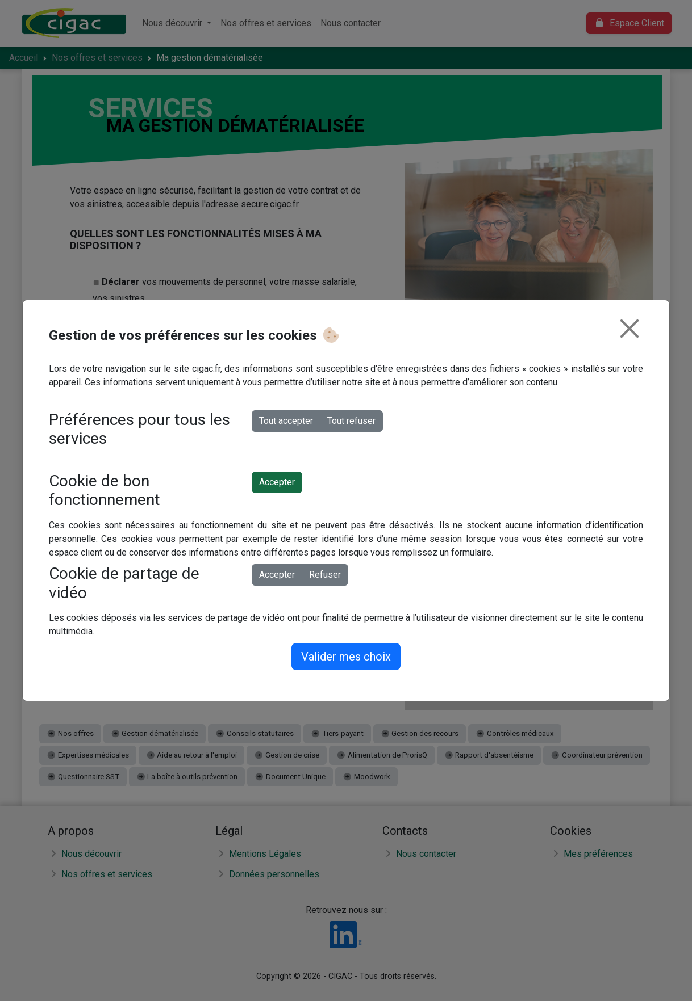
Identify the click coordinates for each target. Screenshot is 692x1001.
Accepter (277, 482)
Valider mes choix (346, 656)
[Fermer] (629, 328)
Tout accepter (286, 420)
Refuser (325, 574)
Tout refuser (351, 420)
